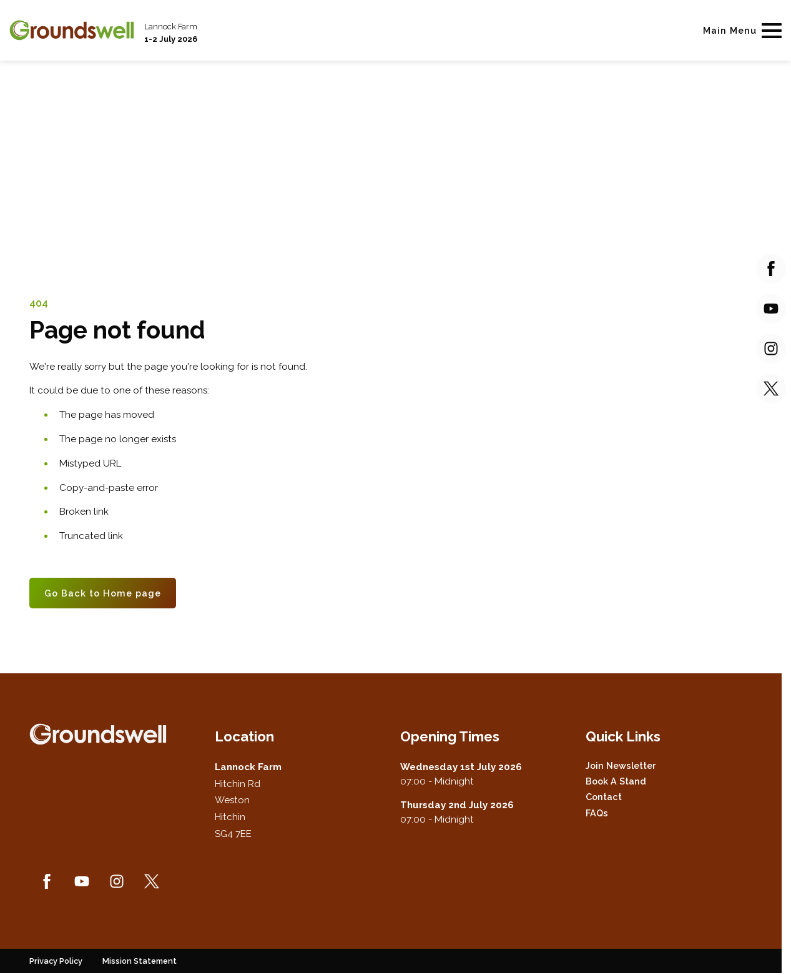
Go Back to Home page (102, 593)
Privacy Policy (55, 961)
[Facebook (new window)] (46, 881)
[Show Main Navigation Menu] (740, 30)
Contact (604, 796)
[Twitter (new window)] (151, 881)
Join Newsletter (621, 765)
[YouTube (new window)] (81, 881)
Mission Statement (139, 961)
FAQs (597, 813)
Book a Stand (616, 781)
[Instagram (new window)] (116, 881)
